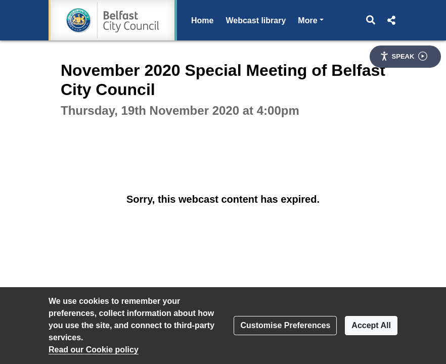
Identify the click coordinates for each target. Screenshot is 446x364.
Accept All (371, 325)
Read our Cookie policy (94, 349)
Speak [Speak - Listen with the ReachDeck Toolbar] (404, 56)
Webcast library (256, 20)
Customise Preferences (285, 325)
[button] (371, 20)
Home (202, 20)
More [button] (310, 19)
